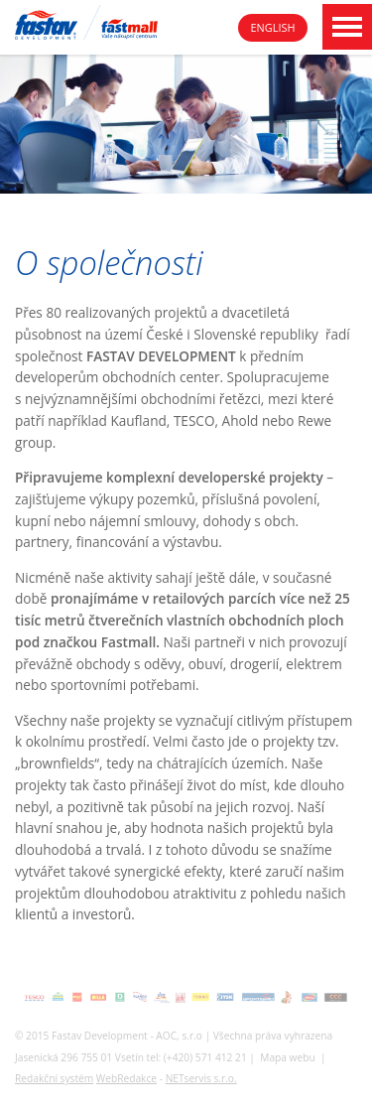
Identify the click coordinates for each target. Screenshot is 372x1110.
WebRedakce (126, 1078)
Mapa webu (287, 1057)
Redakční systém (54, 1078)
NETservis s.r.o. (201, 1078)
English (273, 27)
